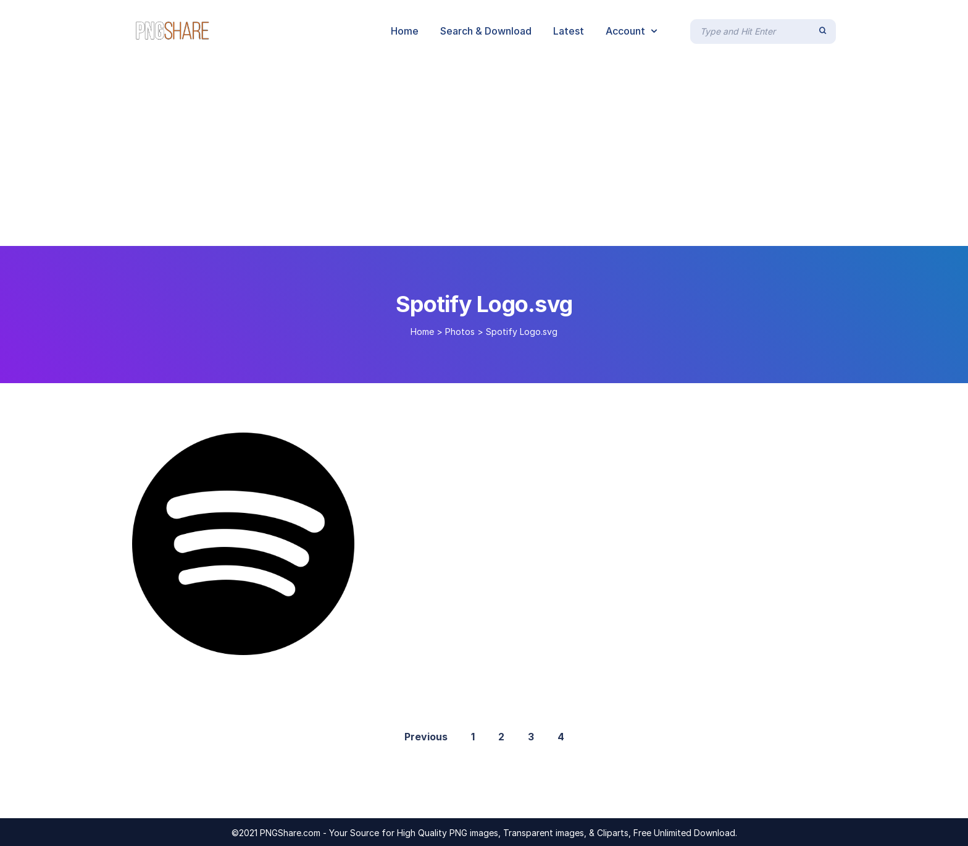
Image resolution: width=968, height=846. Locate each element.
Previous (426, 736)
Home (422, 331)
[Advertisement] (484, 153)
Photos (460, 331)
